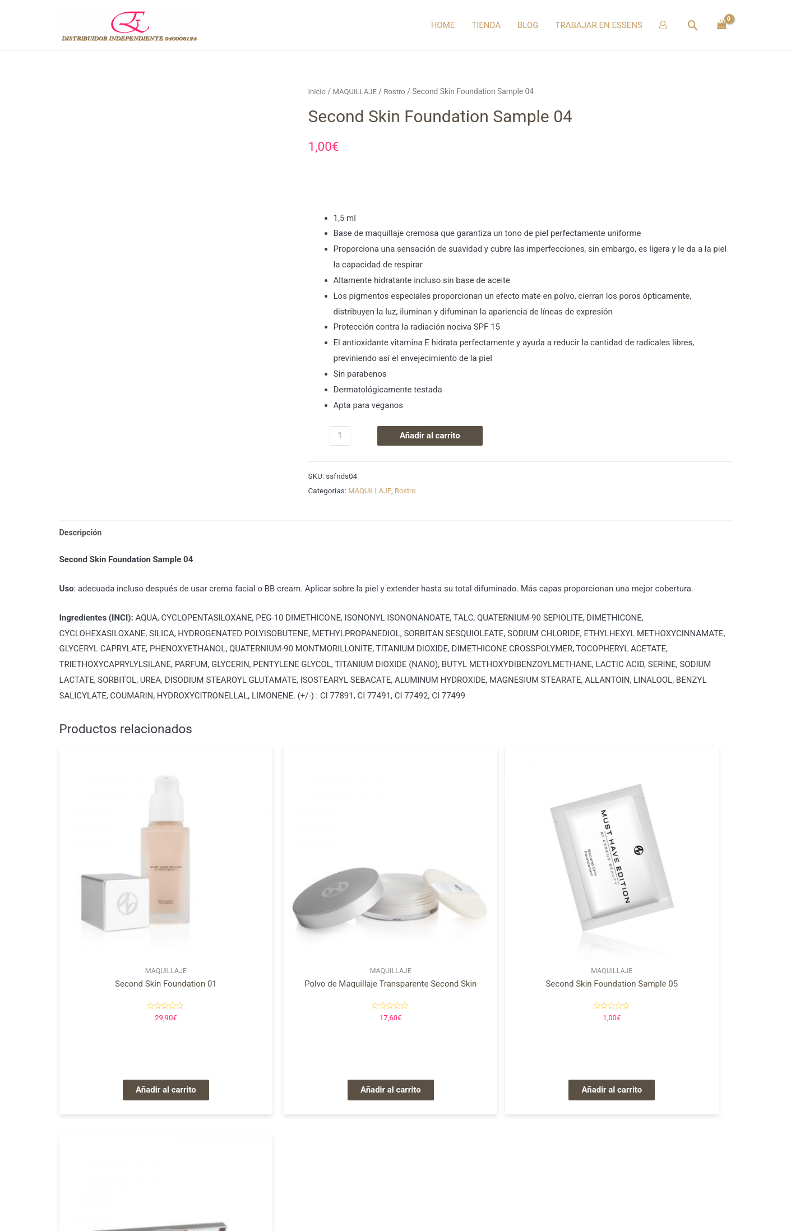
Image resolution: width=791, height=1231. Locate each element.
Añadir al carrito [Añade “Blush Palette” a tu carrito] (652, 1039)
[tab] (81, 533)
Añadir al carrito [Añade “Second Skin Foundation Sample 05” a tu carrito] (481, 1039)
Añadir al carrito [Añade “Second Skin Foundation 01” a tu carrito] (139, 1039)
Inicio (317, 91)
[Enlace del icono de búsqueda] (693, 25)
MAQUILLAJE (357, 91)
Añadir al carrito (431, 436)
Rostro (398, 91)
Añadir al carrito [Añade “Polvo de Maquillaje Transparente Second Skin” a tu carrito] (310, 1039)
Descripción (81, 532)
